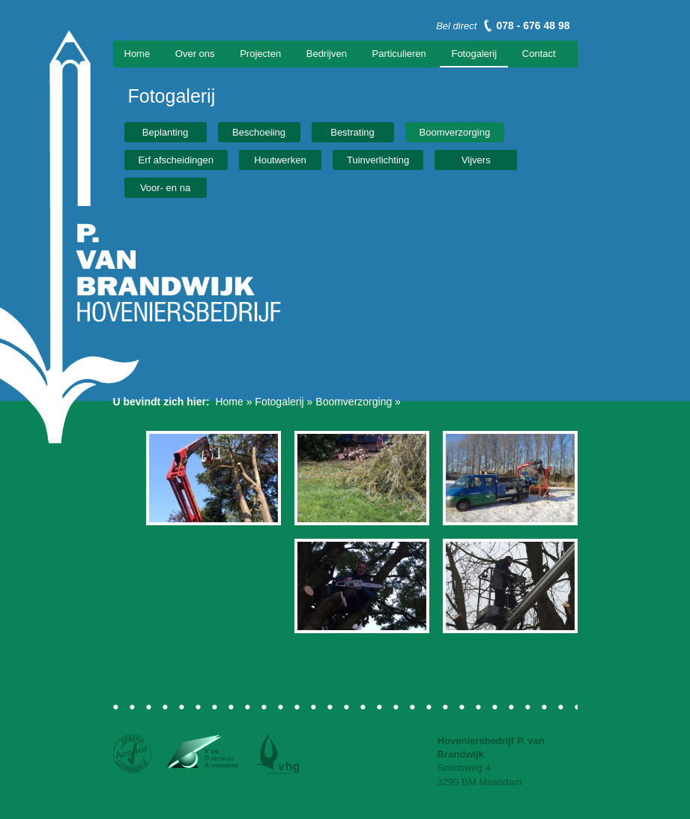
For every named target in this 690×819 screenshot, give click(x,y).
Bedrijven (326, 53)
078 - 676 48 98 (532, 25)
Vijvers (476, 160)
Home (137, 53)
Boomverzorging (455, 132)
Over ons (195, 53)
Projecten (260, 53)
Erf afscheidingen (176, 160)
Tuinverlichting (378, 160)
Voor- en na (165, 187)
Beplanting (165, 132)
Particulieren (399, 53)
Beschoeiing (258, 132)
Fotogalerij (474, 53)
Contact (539, 53)
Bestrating (352, 132)
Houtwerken (280, 160)
